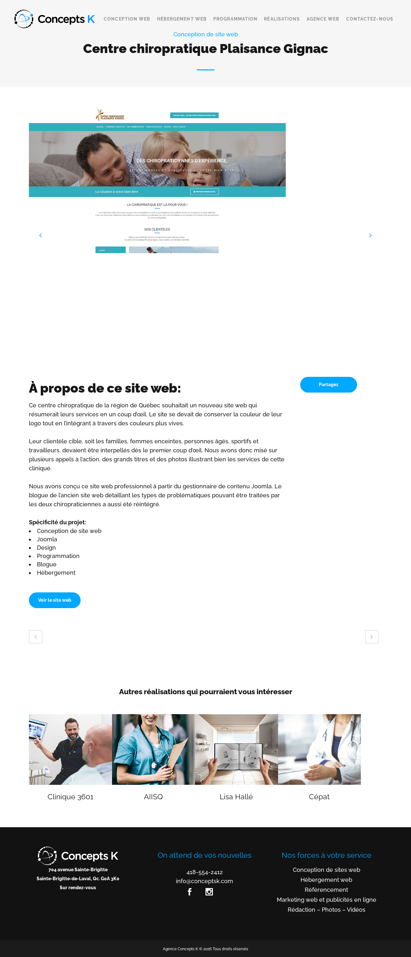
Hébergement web (326, 880)
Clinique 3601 (70, 796)
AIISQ (153, 796)
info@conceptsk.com (204, 881)
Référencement (326, 890)
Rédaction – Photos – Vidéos (326, 910)
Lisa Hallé (236, 796)
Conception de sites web (326, 870)
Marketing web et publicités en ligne (326, 900)
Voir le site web (54, 600)
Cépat (319, 796)
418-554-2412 (205, 872)
